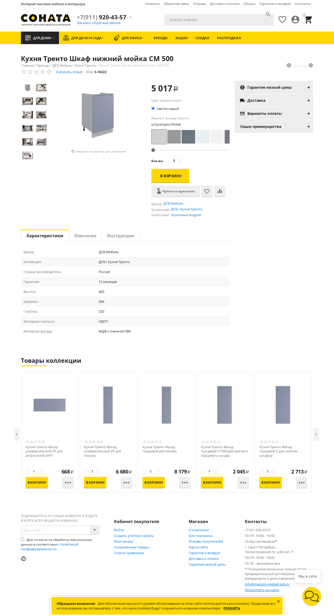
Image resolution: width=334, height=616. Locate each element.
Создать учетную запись (134, 535)
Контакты (303, 3)
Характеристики (44, 236)
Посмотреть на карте (262, 590)
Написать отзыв (69, 71)
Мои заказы (123, 541)
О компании (199, 530)
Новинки (152, 3)
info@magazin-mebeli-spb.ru (267, 584)
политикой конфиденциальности (49, 546)
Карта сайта (198, 547)
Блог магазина (200, 535)
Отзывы (199, 3)
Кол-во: (157, 161)
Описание (85, 236)
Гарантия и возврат (275, 3)
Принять (231, 608)
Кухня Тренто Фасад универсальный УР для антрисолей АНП (44, 451)
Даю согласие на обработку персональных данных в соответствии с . (56, 544)
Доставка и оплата (225, 3)
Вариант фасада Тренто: (170, 118)
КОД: (89, 72)
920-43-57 (101, 17)
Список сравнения (129, 552)
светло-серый (165, 108)
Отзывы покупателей (206, 541)
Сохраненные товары (131, 547)
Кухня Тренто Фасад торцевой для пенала (159, 449)
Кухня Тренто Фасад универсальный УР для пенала (102, 451)
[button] (311, 596)
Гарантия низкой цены (207, 564)
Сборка (249, 3)
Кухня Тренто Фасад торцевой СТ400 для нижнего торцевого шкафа (224, 451)
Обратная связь (176, 3)
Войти (119, 530)
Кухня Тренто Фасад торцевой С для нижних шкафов (278, 451)
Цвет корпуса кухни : (167, 100)
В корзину (171, 175)
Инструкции (120, 236)
